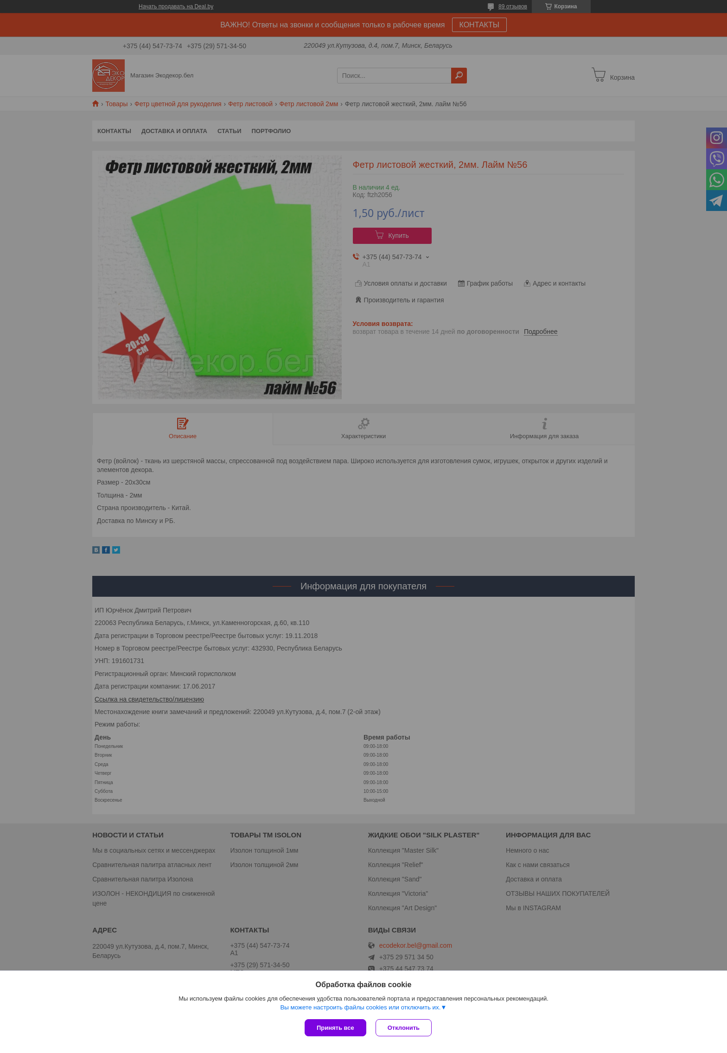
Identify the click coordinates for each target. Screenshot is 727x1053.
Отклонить (404, 1027)
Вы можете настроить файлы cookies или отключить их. (360, 1007)
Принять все (335, 1027)
